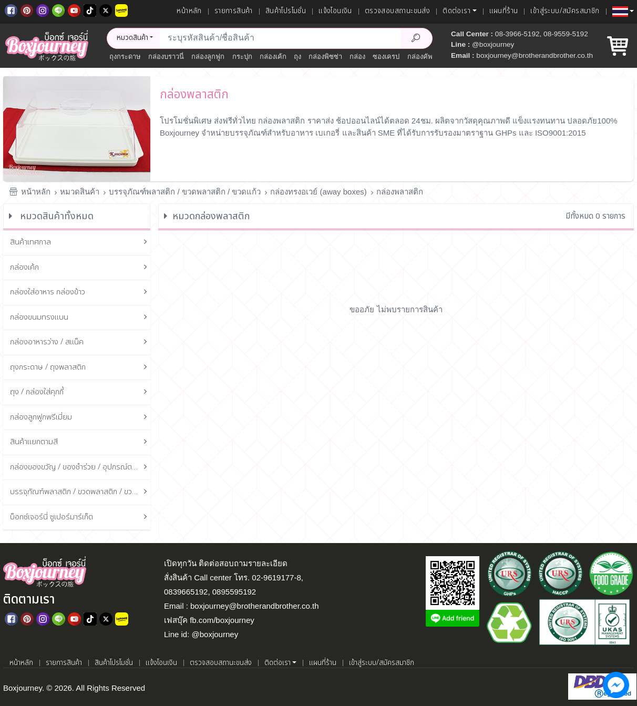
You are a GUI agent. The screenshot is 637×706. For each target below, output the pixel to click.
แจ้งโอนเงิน (335, 11)
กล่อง (357, 56)
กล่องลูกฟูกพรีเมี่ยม (80, 418)
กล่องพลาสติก (399, 191)
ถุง (297, 56)
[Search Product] (416, 38)
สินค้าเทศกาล (80, 243)
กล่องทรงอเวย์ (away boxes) (318, 191)
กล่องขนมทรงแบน (80, 318)
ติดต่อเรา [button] (456, 11)
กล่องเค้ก (273, 56)
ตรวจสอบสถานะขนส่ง (397, 11)
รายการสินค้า (233, 11)
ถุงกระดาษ (125, 56)
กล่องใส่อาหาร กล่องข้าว (80, 293)
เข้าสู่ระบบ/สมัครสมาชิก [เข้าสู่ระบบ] (564, 11)
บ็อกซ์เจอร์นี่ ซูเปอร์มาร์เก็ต (80, 517)
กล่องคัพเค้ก (425, 56)
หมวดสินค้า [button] (132, 38)
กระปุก (242, 56)
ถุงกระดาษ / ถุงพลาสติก (80, 368)
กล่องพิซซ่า (325, 56)
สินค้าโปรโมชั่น (285, 11)
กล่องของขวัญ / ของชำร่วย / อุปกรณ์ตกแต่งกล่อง (80, 468)
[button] (623, 11)
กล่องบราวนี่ (166, 56)
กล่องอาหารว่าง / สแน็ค (80, 342)
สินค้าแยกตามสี (80, 442)
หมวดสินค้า (79, 191)
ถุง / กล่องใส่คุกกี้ (80, 392)
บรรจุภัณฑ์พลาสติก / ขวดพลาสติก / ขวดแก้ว (185, 191)
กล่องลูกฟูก (207, 56)
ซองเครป (386, 56)
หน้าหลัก (189, 11)
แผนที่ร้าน (503, 11)
